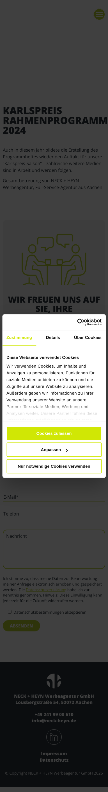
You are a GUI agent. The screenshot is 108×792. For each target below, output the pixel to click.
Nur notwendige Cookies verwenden (54, 466)
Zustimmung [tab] (19, 337)
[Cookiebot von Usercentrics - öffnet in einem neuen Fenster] (77, 322)
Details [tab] (53, 337)
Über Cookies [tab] (88, 337)
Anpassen (54, 449)
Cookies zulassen (54, 433)
